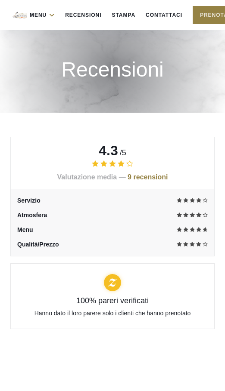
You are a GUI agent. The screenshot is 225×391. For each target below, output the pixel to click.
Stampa (123, 15)
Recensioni (83, 15)
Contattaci (164, 15)
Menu (42, 15)
